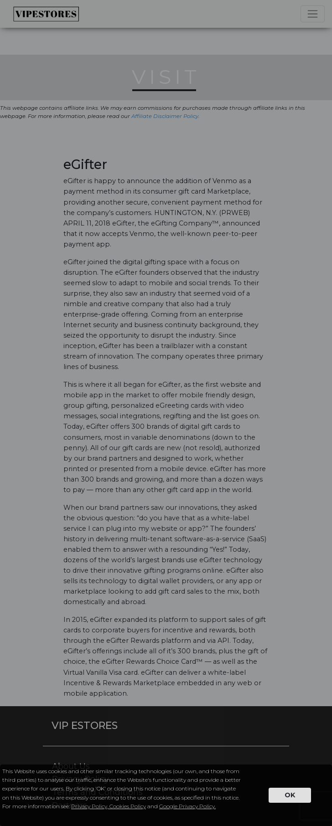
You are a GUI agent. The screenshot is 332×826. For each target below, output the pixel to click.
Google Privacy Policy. (187, 806)
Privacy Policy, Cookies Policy (108, 806)
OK (290, 795)
